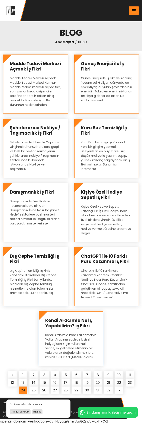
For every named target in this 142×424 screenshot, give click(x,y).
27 (55, 390)
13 (23, 382)
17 (65, 382)
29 (76, 390)
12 (12, 382)
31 (97, 390)
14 (33, 382)
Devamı (37, 411)
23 (130, 382)
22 (119, 382)
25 (34, 390)
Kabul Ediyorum (20, 411)
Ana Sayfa (64, 42)
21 (108, 382)
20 (98, 382)
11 (130, 374)
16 (55, 382)
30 (87, 390)
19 (87, 382)
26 (44, 390)
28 (66, 390)
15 (44, 382)
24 (23, 390)
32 (108, 390)
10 (119, 374)
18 (76, 382)
